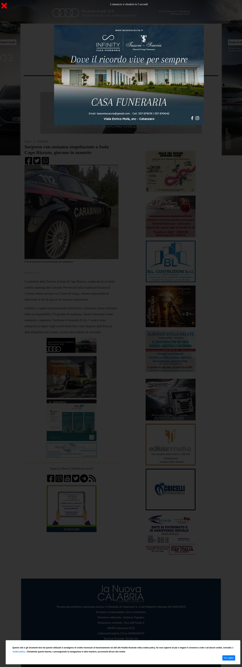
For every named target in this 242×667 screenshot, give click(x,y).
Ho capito (229, 658)
